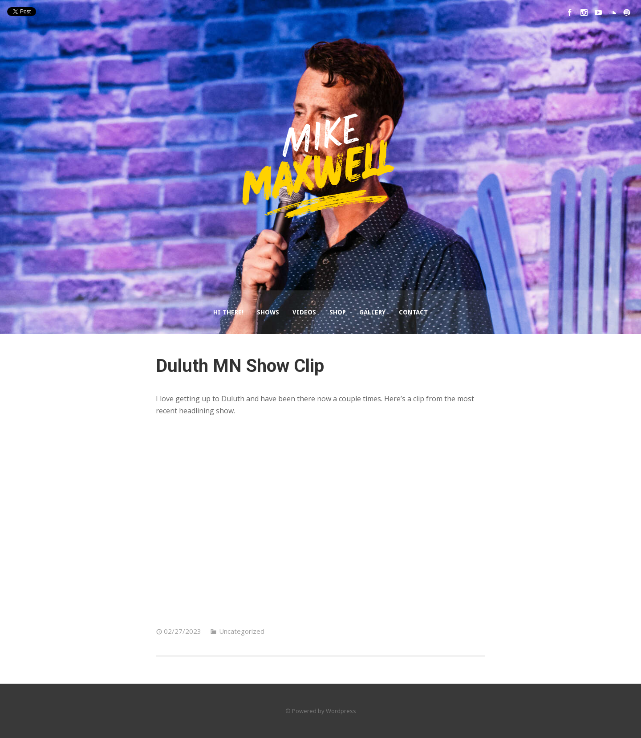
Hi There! (228, 312)
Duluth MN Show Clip (240, 365)
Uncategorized (241, 631)
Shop (337, 312)
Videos (304, 312)
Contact (413, 312)
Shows (268, 312)
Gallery (372, 312)
